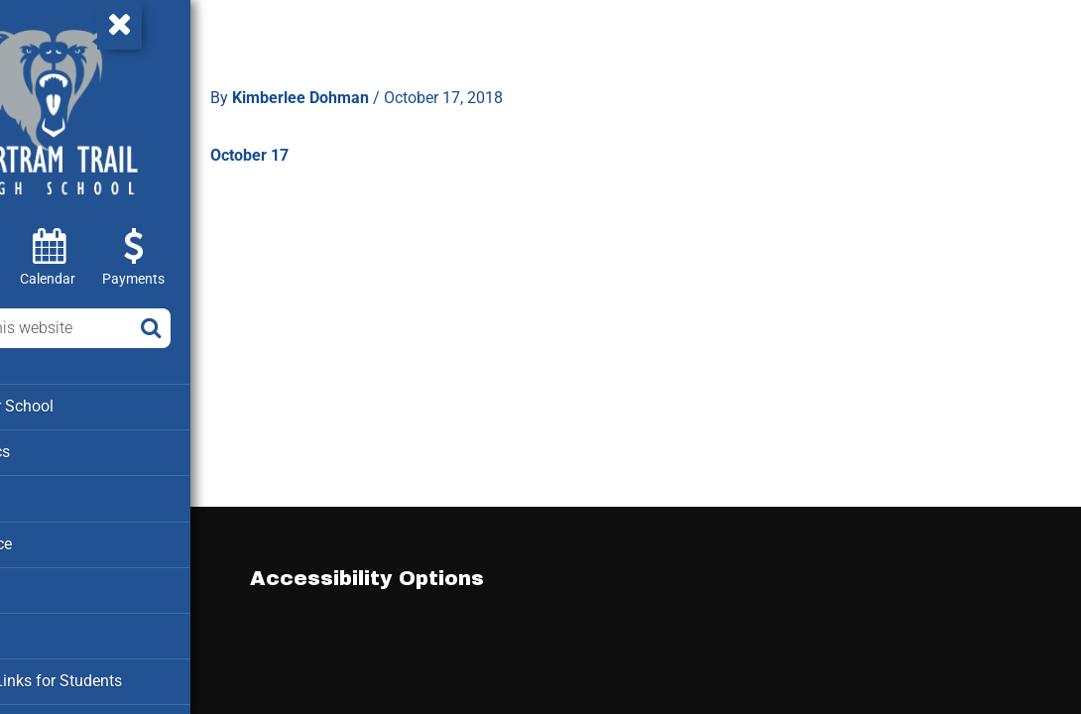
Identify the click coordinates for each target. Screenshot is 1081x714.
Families (48, 584)
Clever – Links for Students (110, 673)
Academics (57, 450)
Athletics (49, 495)
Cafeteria (50, 629)
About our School (78, 406)
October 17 (337, 142)
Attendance (57, 539)
